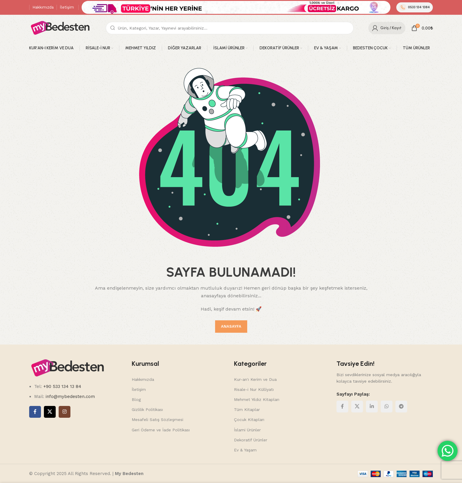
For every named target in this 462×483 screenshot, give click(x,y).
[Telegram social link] (401, 406)
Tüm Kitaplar (247, 409)
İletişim (139, 389)
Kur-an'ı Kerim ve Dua (255, 379)
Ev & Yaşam (245, 450)
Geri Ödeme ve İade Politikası (161, 429)
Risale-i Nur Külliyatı (254, 389)
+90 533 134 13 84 (61, 386)
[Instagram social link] (64, 412)
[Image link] (67, 368)
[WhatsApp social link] (386, 406)
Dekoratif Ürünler (250, 440)
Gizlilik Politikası (147, 409)
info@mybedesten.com (70, 396)
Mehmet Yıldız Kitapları (256, 399)
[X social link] (50, 412)
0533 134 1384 (414, 7)
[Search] (230, 28)
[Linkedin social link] (372, 406)
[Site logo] (60, 27)
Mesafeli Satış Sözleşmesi (157, 419)
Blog (136, 399)
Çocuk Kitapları (249, 419)
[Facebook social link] (35, 412)
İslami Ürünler (247, 429)
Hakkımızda (143, 379)
